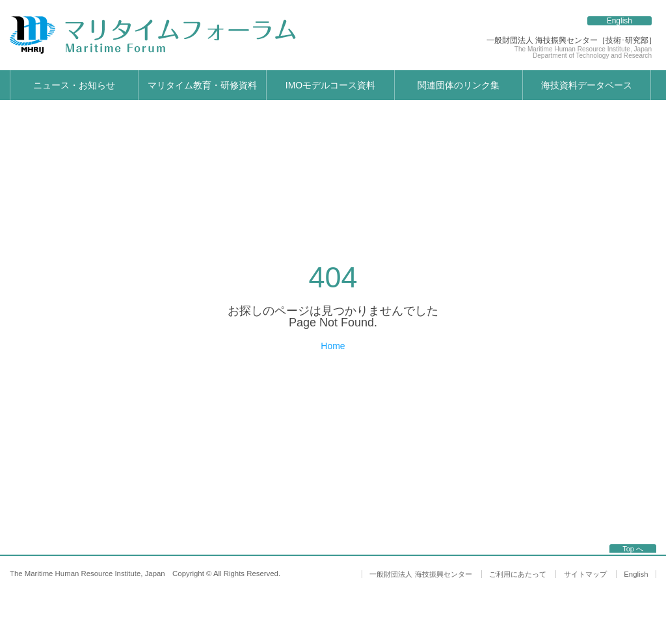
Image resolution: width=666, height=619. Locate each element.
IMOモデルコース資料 (330, 85)
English (619, 20)
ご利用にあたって (517, 574)
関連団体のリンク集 (459, 85)
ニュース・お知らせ (74, 85)
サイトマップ (585, 574)
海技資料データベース (586, 85)
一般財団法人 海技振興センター (420, 574)
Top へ (632, 549)
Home (333, 346)
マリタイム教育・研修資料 (202, 85)
